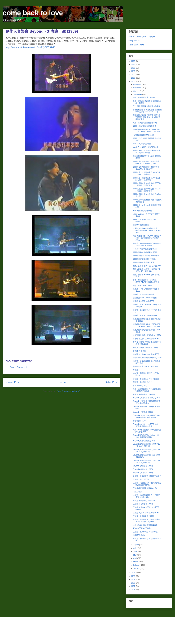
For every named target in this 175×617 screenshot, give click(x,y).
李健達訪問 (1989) (140, 385)
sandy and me (134, 41)
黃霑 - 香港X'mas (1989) (142, 286)
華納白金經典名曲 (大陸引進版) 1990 (147, 358)
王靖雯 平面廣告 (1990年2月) (144, 500)
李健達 (135, 370)
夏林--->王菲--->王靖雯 (142, 528)
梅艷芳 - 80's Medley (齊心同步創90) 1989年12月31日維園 (147, 244)
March (136, 562)
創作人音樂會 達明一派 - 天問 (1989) (147, 266)
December (137, 84)
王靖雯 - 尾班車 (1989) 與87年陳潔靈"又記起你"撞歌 (146, 496)
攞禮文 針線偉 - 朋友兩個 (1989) (145, 347)
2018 (133, 71)
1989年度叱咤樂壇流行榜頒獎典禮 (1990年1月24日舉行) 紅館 (146, 162)
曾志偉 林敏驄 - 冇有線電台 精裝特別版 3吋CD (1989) (147, 343)
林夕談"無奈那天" (139, 535)
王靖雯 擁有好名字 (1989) (143, 504)
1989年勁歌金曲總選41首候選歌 (145, 252)
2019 (133, 68)
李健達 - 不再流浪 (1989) (142, 382)
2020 (133, 64)
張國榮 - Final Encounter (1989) (145, 315)
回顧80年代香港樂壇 (141, 225)
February (137, 565)
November (137, 88)
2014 (133, 573)
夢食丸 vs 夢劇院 (139, 351)
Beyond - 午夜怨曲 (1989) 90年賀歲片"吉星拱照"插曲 (146, 402)
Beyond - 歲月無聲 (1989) (143, 466)
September (137, 94)
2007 (133, 586)
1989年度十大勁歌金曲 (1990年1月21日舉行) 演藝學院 (146, 173)
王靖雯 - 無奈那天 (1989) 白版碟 (145, 532)
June (135, 551)
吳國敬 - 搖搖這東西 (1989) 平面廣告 (147, 476)
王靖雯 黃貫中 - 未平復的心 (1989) (146, 513)
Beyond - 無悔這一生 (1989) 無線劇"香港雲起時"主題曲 (145, 425)
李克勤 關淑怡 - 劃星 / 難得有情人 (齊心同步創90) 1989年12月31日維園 (147, 230)
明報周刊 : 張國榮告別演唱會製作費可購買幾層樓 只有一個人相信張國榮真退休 (146, 117)
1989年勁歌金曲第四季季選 (143, 262)
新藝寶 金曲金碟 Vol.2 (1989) (144, 394)
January (136, 568)
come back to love (33, 13)
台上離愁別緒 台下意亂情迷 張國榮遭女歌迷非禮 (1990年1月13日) (147, 111)
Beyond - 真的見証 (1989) (143, 473)
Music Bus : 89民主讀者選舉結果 (145, 147)
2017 (133, 75)
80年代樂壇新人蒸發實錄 (142, 211)
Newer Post (13, 382)
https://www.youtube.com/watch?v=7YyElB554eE (30, 47)
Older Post (111, 382)
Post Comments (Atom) (68, 391)
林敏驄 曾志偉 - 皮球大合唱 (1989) (146, 339)
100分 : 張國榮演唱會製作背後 (144, 126)
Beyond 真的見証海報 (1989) (144, 441)
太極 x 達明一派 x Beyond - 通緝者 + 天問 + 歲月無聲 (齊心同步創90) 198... (147, 238)
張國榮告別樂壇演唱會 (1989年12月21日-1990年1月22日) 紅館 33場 (146, 131)
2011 (133, 576)
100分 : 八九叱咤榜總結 (142, 144)
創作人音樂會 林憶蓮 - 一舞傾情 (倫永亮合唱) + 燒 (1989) (146, 270)
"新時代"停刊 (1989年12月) (143, 135)
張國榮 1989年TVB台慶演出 (143, 294)
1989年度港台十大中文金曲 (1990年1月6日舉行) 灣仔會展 (147, 184)
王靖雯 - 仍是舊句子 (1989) (143, 516)
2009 (133, 579)
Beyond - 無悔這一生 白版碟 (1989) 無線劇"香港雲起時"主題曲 (146, 416)
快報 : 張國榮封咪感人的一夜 (144, 97)
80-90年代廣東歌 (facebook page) (142, 36)
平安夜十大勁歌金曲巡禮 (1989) (145, 249)
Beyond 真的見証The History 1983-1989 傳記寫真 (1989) (146, 436)
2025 (133, 61)
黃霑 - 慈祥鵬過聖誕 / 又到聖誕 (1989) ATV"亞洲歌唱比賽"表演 (146, 281)
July (135, 548)
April (135, 558)
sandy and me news (136, 45)
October (136, 91)
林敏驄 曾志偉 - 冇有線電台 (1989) (146, 354)
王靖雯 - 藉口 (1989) (141, 479)
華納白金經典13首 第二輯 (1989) (145, 366)
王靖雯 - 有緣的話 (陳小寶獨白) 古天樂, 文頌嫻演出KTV (147, 484)
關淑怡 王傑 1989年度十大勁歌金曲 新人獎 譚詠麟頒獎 (146, 152)
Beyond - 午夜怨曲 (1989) (143, 412)
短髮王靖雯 (137, 492)
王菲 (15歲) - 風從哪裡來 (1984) (145, 525)
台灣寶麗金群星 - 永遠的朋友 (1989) (147, 335)
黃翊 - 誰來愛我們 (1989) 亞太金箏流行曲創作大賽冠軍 (147, 390)
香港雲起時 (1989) (140, 421)
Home (62, 382)
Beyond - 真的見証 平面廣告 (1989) (146, 398)
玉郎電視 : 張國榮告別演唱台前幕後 (146, 106)
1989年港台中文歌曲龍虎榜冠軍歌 (146, 256)
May (135, 555)
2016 (133, 78)
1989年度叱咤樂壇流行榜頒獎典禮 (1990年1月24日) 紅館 (146, 168)
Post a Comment (18, 367)
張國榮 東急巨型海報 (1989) (143, 301)
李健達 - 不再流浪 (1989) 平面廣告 (146, 379)
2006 (133, 590)
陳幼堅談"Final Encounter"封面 (145, 298)
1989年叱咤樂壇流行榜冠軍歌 (144, 259)
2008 (133, 583)
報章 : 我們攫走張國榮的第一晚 (145, 123)
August (136, 545)
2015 (133, 81)
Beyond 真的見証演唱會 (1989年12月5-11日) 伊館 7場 (146, 445)
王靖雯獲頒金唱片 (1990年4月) (145, 488)
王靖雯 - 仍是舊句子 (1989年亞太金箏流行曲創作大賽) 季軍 (146, 520)
